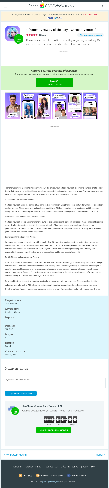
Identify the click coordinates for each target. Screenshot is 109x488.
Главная (17, 466)
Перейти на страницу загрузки (53, 430)
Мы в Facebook (79, 475)
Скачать (55, 82)
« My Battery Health (15, 454)
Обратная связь (69, 466)
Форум (84, 466)
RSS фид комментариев (52, 475)
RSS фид (28, 475)
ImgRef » (100, 454)
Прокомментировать (91, 35)
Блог (93, 466)
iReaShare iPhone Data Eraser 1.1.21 (42, 406)
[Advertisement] (65, 58)
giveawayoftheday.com (51, 482)
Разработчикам (33, 466)
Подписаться (51, 466)
